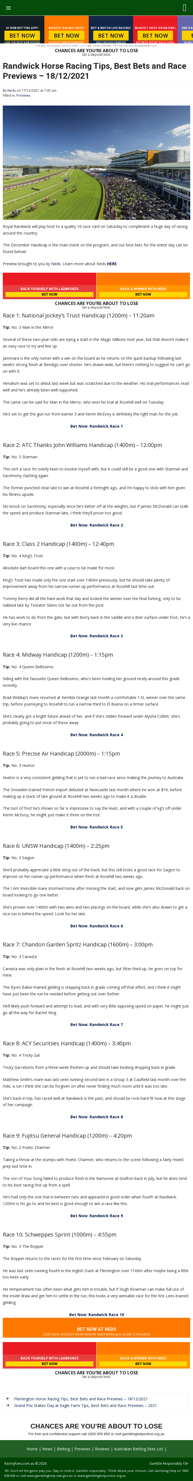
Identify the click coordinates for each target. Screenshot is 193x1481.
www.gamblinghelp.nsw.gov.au (50, 1476)
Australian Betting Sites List (138, 1448)
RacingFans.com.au (19, 1463)
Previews (23, 95)
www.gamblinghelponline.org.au (102, 1476)
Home (32, 1448)
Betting (63, 1448)
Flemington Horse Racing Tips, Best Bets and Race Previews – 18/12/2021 (81, 1398)
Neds (56, 263)
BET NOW (22, 35)
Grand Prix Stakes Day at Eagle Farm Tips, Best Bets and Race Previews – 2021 (85, 1405)
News (47, 1448)
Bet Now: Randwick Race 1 (96, 426)
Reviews (102, 1448)
